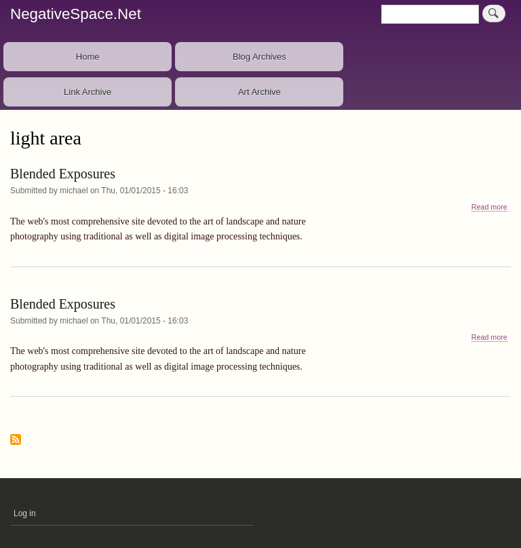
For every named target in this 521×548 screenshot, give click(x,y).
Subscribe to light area (15, 440)
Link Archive (87, 92)
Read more (489, 207)
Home (88, 57)
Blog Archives (259, 57)
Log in (25, 513)
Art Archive (259, 92)
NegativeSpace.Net (75, 13)
